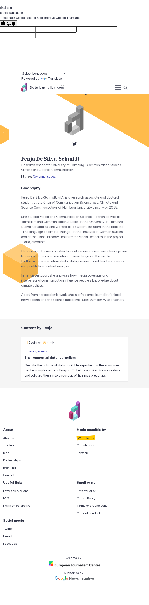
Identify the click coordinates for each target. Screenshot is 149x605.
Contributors (85, 445)
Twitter (8, 529)
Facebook (10, 543)
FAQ (6, 498)
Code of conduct (88, 513)
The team (10, 445)
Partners (83, 453)
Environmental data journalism (50, 357)
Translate (51, 78)
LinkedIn (8, 536)
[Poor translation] (11, 23)
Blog (6, 453)
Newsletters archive (16, 506)
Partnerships (12, 460)
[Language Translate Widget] (43, 73)
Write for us (86, 438)
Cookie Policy (86, 498)
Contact (8, 475)
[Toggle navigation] (118, 87)
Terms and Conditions (92, 506)
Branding (9, 468)
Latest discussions (15, 491)
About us (9, 438)
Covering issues (44, 176)
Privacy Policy (86, 491)
